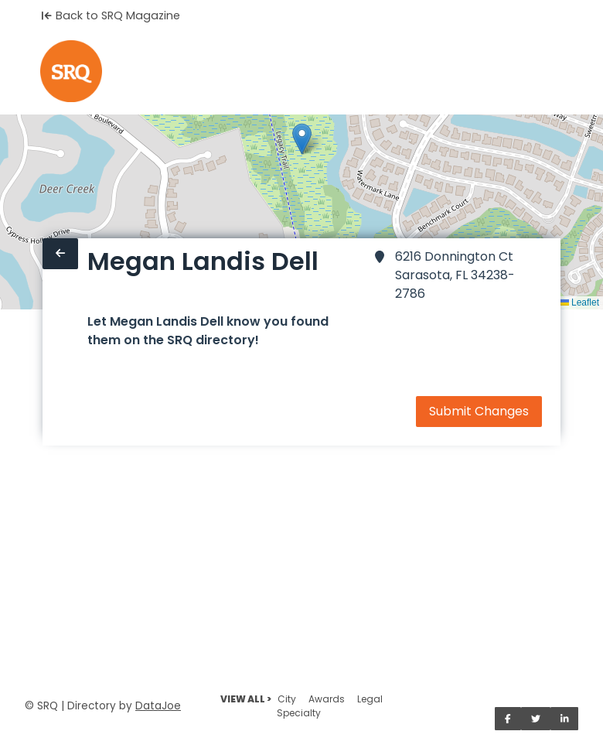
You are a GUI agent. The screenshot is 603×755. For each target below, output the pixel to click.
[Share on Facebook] (508, 718)
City (287, 698)
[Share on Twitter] (535, 718)
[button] (302, 139)
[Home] (71, 71)
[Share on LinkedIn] (564, 718)
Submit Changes (479, 411)
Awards (326, 698)
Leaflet (579, 302)
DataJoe (158, 706)
